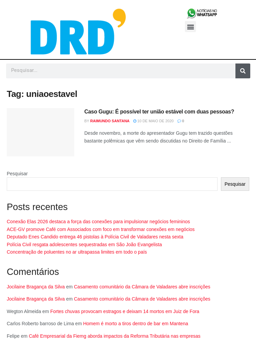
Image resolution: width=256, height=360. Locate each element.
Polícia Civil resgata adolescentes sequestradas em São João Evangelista (84, 244)
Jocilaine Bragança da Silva (36, 286)
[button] (190, 26)
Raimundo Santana (110, 121)
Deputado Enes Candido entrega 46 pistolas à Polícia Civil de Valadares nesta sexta (95, 236)
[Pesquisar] (242, 70)
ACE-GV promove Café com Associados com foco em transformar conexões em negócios (101, 229)
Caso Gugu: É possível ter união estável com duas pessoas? (159, 111)
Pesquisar (17, 173)
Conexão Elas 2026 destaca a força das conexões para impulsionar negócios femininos (98, 221)
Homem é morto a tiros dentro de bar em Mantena (135, 323)
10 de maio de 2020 (153, 121)
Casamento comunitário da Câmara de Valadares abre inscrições (142, 286)
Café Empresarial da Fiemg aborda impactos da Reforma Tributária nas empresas (114, 336)
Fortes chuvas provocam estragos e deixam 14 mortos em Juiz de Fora (124, 311)
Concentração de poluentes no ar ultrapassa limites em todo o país (77, 252)
